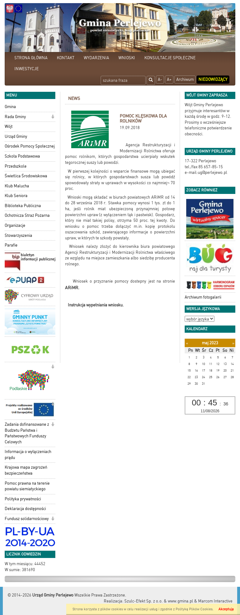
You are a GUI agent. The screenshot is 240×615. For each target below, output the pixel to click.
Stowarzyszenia (18, 235)
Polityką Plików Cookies (194, 609)
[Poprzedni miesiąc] (187, 343)
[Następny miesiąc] (233, 343)
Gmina (10, 106)
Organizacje (15, 225)
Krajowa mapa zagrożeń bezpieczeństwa (26, 470)
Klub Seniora (16, 195)
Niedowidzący (213, 79)
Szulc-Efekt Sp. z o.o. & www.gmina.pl (158, 601)
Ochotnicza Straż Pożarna (27, 215)
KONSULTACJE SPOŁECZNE (170, 57)
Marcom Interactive (215, 601)
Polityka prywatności (23, 499)
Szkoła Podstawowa (22, 156)
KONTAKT (65, 57)
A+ (169, 79)
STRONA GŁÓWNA (31, 57)
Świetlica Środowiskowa (26, 176)
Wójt (8, 126)
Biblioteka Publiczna (23, 205)
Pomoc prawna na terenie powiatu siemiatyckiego (27, 486)
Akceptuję (226, 609)
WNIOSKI (126, 57)
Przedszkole (16, 166)
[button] (52, 117)
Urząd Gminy (16, 136)
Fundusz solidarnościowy (27, 518)
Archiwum (185, 79)
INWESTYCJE (26, 68)
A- (160, 79)
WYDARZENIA (96, 57)
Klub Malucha (17, 186)
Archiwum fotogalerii (203, 297)
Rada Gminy (15, 116)
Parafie (11, 245)
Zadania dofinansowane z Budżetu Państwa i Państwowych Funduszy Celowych (27, 433)
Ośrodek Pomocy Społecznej (30, 146)
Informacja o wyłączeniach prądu (28, 454)
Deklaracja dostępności (25, 508)
